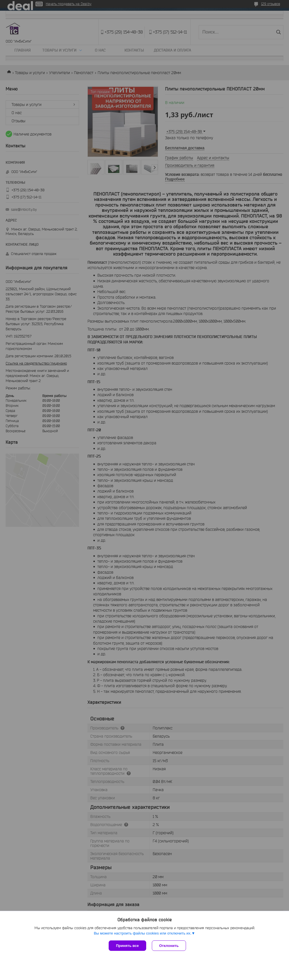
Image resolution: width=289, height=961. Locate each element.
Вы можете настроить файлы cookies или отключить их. (142, 933)
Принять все (127, 946)
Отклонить (169, 946)
